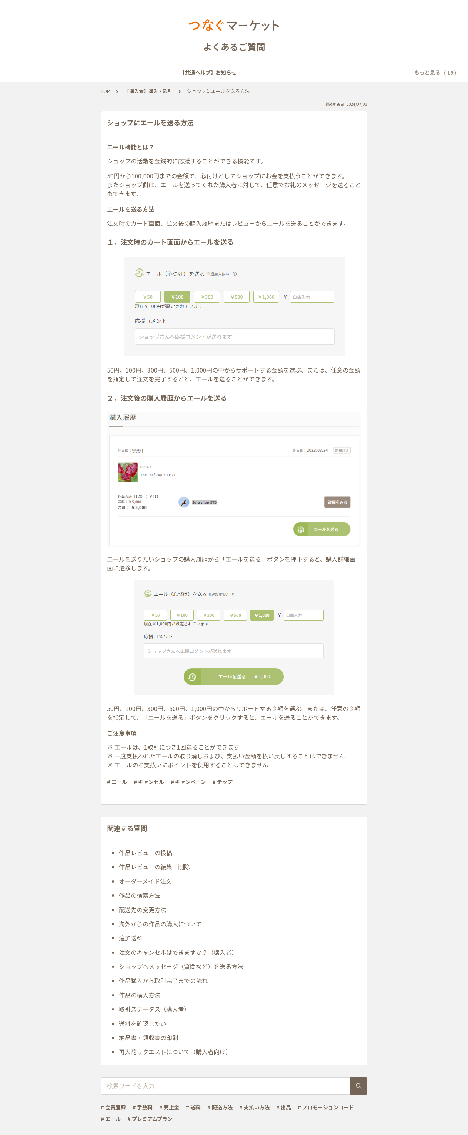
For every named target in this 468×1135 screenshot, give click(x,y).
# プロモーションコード (326, 1107)
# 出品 (283, 1107)
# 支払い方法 (254, 1107)
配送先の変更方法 (142, 909)
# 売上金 (169, 1107)
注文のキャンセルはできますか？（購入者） (178, 952)
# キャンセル (149, 781)
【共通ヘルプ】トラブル (296, 72)
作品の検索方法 (139, 895)
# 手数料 (143, 1107)
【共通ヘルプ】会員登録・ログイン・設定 (146, 72)
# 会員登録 (113, 1107)
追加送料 (131, 937)
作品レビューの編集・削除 (154, 866)
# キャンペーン (188, 781)
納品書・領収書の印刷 (148, 1037)
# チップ (223, 781)
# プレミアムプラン (150, 1118)
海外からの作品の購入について (160, 923)
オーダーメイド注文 (145, 881)
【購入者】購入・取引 (148, 91)
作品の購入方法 (139, 994)
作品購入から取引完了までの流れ (163, 980)
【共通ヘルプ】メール (231, 72)
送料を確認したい (142, 1023)
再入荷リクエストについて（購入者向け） (175, 1051)
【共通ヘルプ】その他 (361, 72)
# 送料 (193, 1107)
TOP (105, 91)
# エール (117, 781)
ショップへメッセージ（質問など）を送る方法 (181, 966)
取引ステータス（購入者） (154, 1009)
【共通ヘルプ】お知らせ (57, 72)
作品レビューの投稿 (145, 852)
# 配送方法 (220, 1107)
